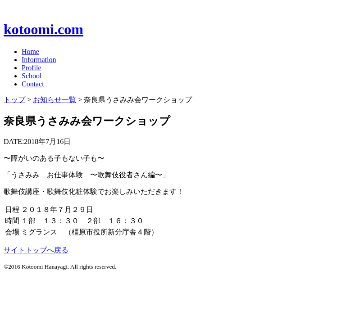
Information (39, 59)
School (31, 76)
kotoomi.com (43, 29)
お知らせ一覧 (54, 100)
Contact (33, 84)
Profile (31, 68)
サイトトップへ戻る (36, 250)
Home (30, 51)
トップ (14, 100)
